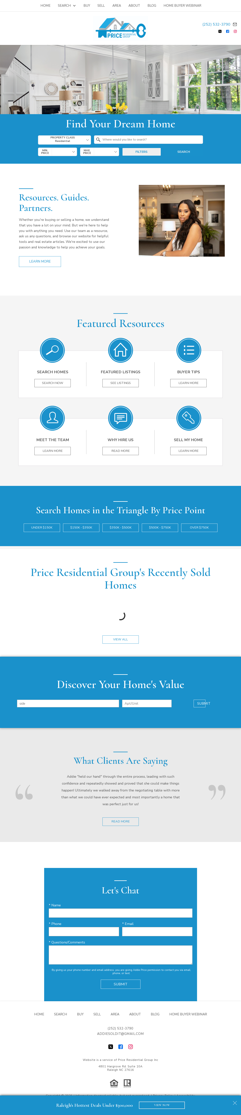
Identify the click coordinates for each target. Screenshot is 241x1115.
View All (120, 640)
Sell (101, 5)
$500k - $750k (160, 528)
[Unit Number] (147, 704)
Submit (199, 704)
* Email (128, 924)
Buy (87, 5)
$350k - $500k (120, 528)
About (134, 5)
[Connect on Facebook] (227, 31)
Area (116, 5)
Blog (152, 5)
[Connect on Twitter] (220, 31)
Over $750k (199, 528)
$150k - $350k (81, 528)
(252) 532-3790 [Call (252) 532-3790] (216, 24)
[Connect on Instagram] (235, 31)
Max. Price (87, 152)
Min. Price (45, 152)
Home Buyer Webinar (182, 5)
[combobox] (64, 140)
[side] (68, 704)
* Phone (55, 924)
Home (45, 5)
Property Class (62, 139)
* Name (55, 905)
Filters (142, 152)
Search (183, 152)
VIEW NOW (162, 1105)
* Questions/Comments (67, 942)
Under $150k (41, 528)
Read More (120, 822)
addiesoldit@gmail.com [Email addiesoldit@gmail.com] (120, 1034)
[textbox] (151, 139)
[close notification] (235, 1102)
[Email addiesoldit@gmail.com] (235, 24)
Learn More (40, 261)
